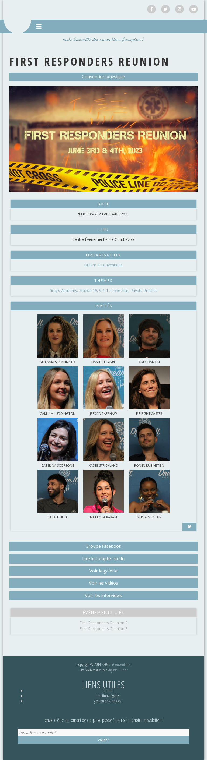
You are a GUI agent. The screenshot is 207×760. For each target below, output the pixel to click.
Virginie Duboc (118, 670)
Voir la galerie (103, 571)
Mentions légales (107, 696)
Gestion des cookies (107, 701)
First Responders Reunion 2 (103, 622)
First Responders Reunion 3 (103, 628)
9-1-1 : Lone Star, (114, 290)
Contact (107, 691)
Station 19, (89, 290)
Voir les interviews (103, 595)
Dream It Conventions (103, 264)
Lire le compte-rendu (103, 558)
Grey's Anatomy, (64, 290)
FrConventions (120, 664)
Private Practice (144, 290)
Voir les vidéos (103, 583)
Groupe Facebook (103, 546)
